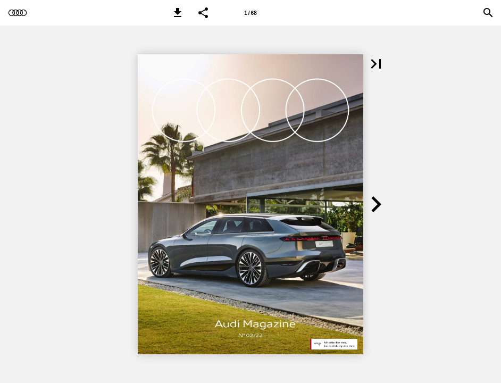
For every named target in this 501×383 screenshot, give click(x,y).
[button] (177, 13)
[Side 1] (250, 13)
